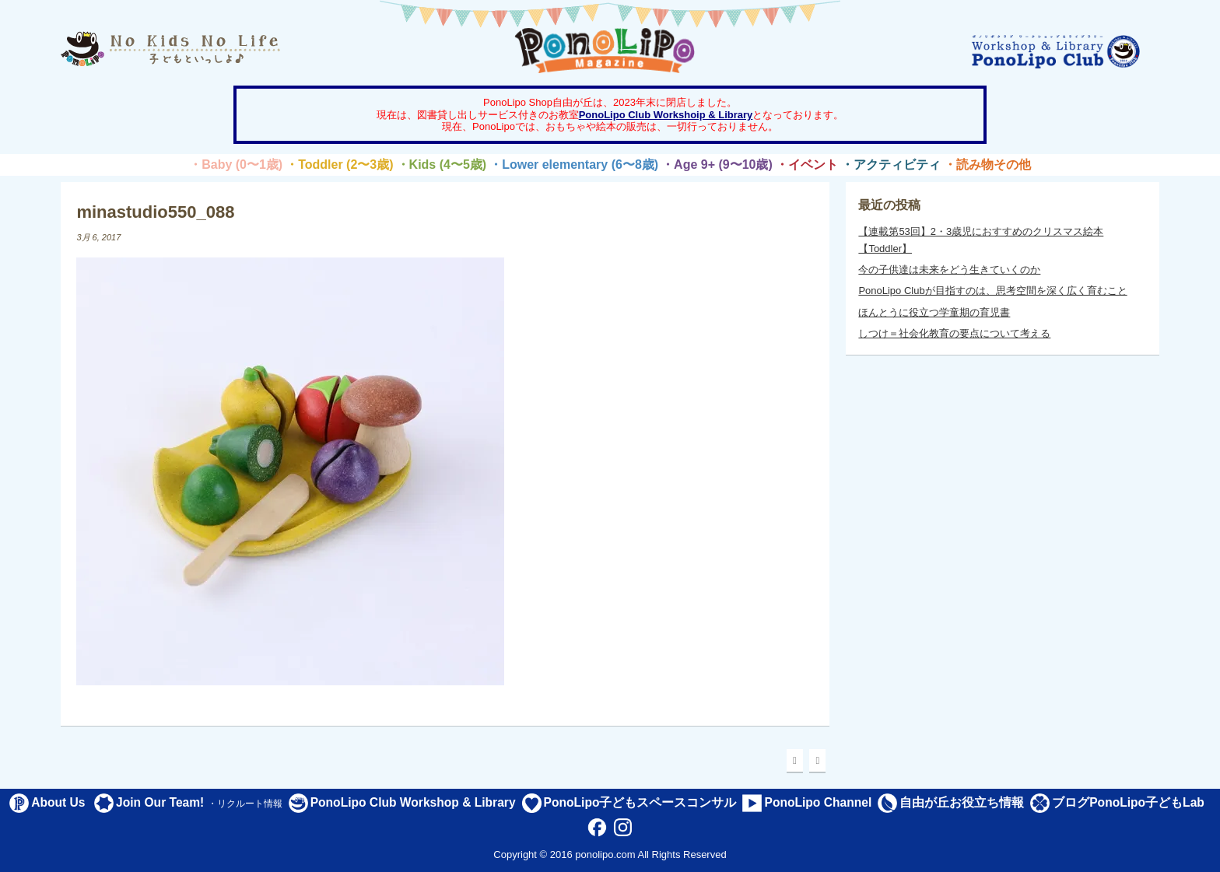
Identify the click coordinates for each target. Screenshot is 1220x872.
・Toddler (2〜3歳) (339, 164)
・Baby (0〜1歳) (235, 164)
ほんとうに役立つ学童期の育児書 (934, 312)
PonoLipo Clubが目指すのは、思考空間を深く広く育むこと (992, 290)
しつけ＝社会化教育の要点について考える (954, 333)
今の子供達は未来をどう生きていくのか (949, 269)
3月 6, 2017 (98, 237)
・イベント (807, 164)
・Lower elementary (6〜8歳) (573, 164)
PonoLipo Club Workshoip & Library (666, 115)
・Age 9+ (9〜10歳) (717, 164)
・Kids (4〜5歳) (442, 164)
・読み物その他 (987, 164)
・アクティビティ (891, 164)
